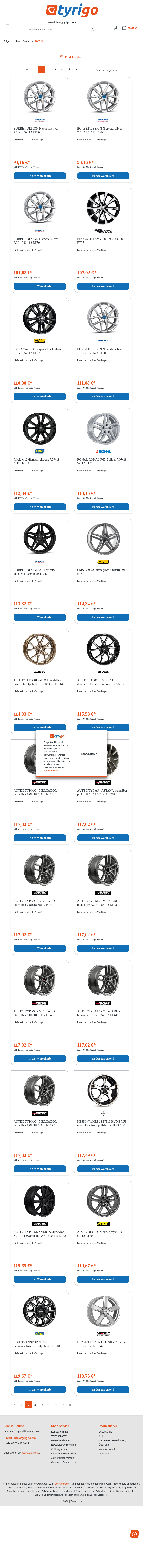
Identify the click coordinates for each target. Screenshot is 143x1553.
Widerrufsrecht (107, 1449)
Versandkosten (59, 1436)
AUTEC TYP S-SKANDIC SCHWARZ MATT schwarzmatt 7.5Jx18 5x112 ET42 (40, 1234)
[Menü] (8, 25)
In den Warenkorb (40, 175)
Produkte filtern (71, 56)
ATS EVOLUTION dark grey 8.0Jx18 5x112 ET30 (101, 1234)
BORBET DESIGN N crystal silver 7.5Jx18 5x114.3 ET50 (99, 351)
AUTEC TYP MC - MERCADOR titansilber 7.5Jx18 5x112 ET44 (99, 1013)
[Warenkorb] (129, 27)
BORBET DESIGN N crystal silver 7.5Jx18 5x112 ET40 (36, 130)
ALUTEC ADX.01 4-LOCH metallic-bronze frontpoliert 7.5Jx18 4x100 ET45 (39, 682)
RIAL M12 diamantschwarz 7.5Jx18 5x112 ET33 (36, 461)
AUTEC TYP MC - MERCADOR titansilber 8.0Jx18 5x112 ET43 (99, 903)
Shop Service (60, 1425)
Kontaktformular (30, 1452)
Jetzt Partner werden (62, 1457)
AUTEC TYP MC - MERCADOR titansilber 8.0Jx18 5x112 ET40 (35, 1013)
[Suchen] (93, 29)
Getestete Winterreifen (63, 1453)
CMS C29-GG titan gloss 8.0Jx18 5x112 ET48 (102, 571)
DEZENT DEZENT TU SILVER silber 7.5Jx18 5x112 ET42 (102, 1344)
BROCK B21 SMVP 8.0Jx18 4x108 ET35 (100, 240)
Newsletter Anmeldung (63, 1444)
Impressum (105, 1453)
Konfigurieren (89, 753)
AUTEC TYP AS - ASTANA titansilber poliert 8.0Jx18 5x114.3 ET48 (102, 792)
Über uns (104, 1444)
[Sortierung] (106, 70)
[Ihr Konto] (116, 27)
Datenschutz (105, 1431)
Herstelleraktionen (61, 1440)
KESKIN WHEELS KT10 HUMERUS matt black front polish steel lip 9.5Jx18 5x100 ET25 (102, 1123)
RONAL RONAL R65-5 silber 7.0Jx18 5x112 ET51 (102, 461)
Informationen (108, 1425)
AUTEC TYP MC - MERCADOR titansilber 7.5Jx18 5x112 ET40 (35, 903)
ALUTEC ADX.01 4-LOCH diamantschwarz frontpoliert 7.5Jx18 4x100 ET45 (100, 682)
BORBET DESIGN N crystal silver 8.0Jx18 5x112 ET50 (36, 240)
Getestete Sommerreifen (64, 1462)
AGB (101, 1436)
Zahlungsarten (59, 1449)
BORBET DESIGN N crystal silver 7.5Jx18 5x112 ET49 (99, 130)
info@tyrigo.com (66, 22)
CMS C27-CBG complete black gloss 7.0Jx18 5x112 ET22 (37, 351)
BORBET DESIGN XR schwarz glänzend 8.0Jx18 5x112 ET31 (34, 571)
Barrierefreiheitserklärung (112, 1440)
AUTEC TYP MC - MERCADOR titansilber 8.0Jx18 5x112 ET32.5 (35, 1123)
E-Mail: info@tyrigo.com (20, 1438)
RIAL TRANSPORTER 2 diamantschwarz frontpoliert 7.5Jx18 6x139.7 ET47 (37, 1344)
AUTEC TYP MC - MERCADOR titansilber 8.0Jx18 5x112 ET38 (35, 792)
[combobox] (58, 29)
